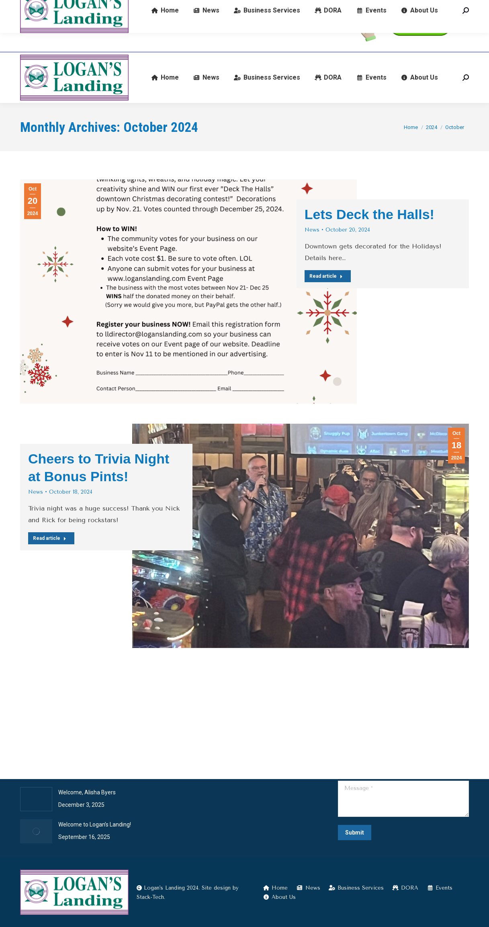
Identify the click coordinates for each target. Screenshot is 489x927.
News (312, 230)
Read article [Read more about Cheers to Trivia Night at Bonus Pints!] (49, 538)
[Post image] (36, 799)
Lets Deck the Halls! (369, 214)
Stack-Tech (150, 897)
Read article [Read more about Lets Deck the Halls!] (326, 276)
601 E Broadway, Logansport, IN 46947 (212, 26)
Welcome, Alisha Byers (87, 792)
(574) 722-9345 (47, 26)
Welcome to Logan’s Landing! (94, 824)
